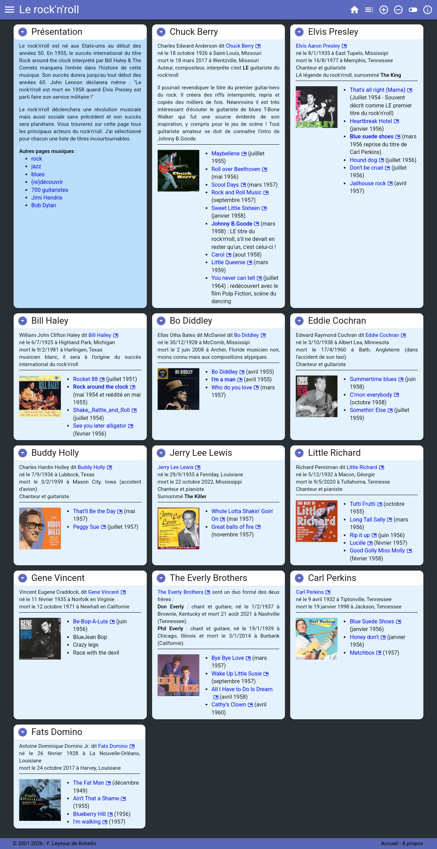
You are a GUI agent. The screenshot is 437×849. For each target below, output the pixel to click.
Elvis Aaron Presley (321, 46)
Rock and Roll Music (240, 192)
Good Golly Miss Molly (381, 550)
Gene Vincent (107, 592)
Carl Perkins (313, 592)
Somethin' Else (371, 410)
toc (369, 10)
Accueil (389, 843)
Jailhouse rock (371, 183)
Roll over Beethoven (239, 169)
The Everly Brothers (184, 592)
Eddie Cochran (385, 335)
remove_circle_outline (398, 10)
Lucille (361, 543)
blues (38, 174)
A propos (413, 843)
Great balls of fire (236, 527)
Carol (221, 254)
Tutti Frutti (366, 504)
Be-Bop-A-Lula (94, 621)
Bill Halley (103, 335)
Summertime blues (377, 379)
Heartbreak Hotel (374, 121)
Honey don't (368, 637)
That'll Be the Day (97, 511)
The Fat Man (92, 782)
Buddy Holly (95, 467)
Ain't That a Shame (99, 798)
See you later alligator (103, 425)
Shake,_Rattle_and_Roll (105, 410)
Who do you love (235, 387)
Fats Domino (116, 746)
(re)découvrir (47, 182)
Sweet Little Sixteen (239, 208)
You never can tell (237, 278)
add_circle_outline (384, 10)
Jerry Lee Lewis (179, 467)
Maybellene (229, 153)
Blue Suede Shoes (375, 621)
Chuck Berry (243, 46)
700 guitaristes (49, 190)
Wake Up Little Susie (240, 673)
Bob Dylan (43, 205)
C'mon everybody (374, 394)
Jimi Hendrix (47, 197)
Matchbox (365, 652)
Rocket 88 (89, 379)
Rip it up (363, 535)
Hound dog (367, 160)
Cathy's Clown (232, 704)
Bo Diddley (250, 335)
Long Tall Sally (371, 519)
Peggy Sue (89, 527)
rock (36, 158)
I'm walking (90, 821)
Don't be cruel (370, 167)
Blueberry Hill (93, 814)
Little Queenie (232, 262)
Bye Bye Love (231, 658)
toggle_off (413, 10)
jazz (36, 166)
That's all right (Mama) (381, 90)
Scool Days (229, 184)
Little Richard (365, 467)
